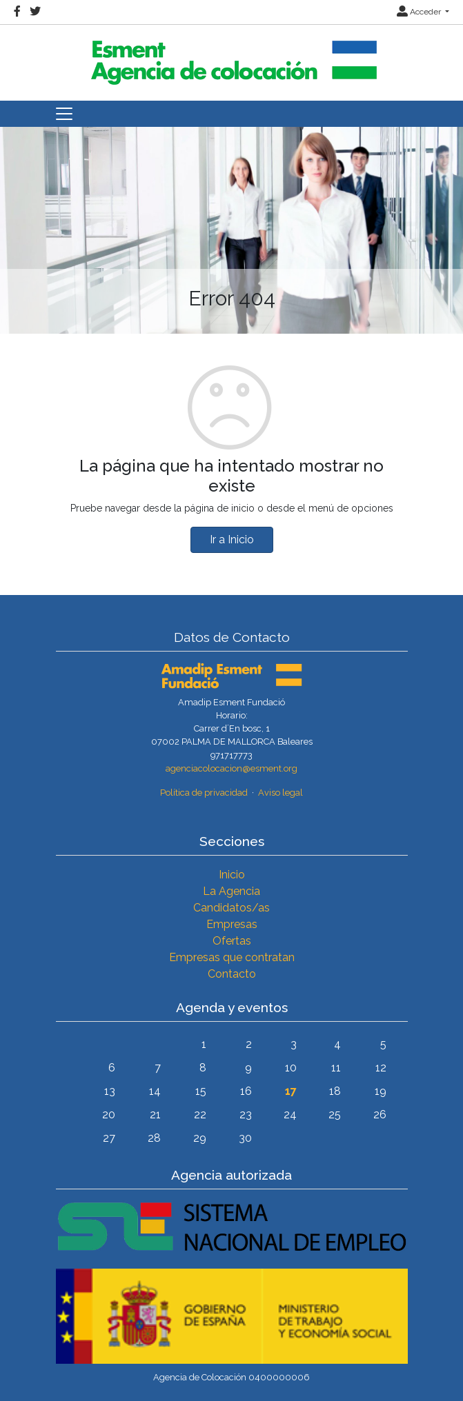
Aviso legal (280, 792)
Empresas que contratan (232, 957)
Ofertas (232, 940)
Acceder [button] (420, 12)
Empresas (231, 924)
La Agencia (231, 891)
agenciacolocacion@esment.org (231, 768)
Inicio (232, 874)
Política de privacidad (204, 792)
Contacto (232, 973)
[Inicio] (231, 56)
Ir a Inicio (232, 539)
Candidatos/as (231, 907)
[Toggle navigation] (64, 114)
